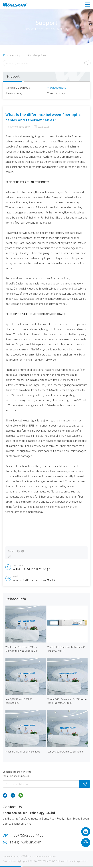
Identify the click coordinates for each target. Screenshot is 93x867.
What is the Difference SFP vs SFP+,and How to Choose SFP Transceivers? (21, 650)
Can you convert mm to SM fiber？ (65, 751)
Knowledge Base (37, 55)
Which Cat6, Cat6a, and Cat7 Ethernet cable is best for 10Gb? (67, 700)
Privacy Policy (14, 93)
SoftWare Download (18, 87)
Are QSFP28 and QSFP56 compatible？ (18, 700)
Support (20, 55)
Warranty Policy (55, 93)
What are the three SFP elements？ (24, 751)
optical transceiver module (44, 861)
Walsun (27, 856)
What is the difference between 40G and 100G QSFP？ (66, 648)
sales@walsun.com (25, 842)
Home (10, 55)
